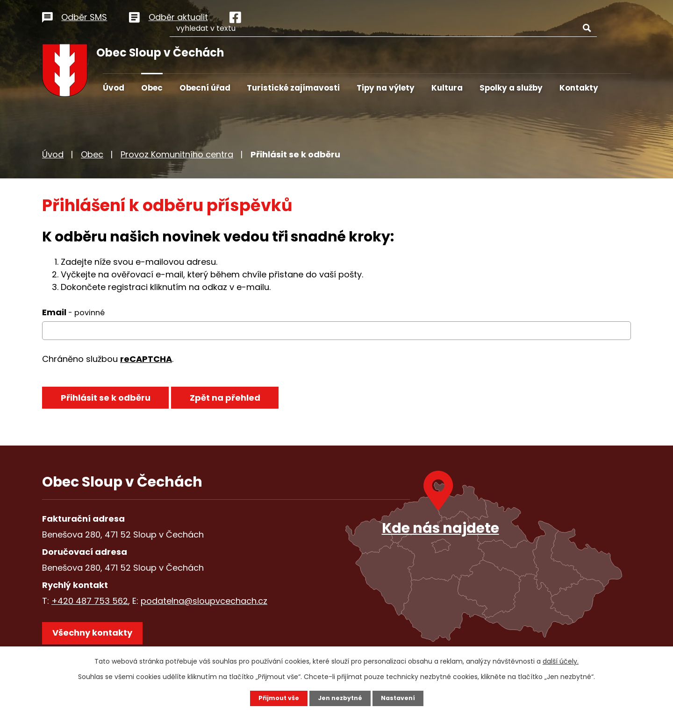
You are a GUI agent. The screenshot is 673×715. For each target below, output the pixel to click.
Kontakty (578, 87)
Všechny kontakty (98, 638)
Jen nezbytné (340, 697)
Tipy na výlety (386, 87)
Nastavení (402, 697)
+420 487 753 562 (89, 601)
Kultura (447, 87)
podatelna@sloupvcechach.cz (204, 601)
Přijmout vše (274, 697)
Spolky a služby (511, 87)
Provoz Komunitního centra (177, 154)
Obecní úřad (204, 87)
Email (73, 312)
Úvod (113, 87)
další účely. (561, 660)
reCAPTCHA (146, 359)
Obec (152, 87)
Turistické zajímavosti (293, 87)
